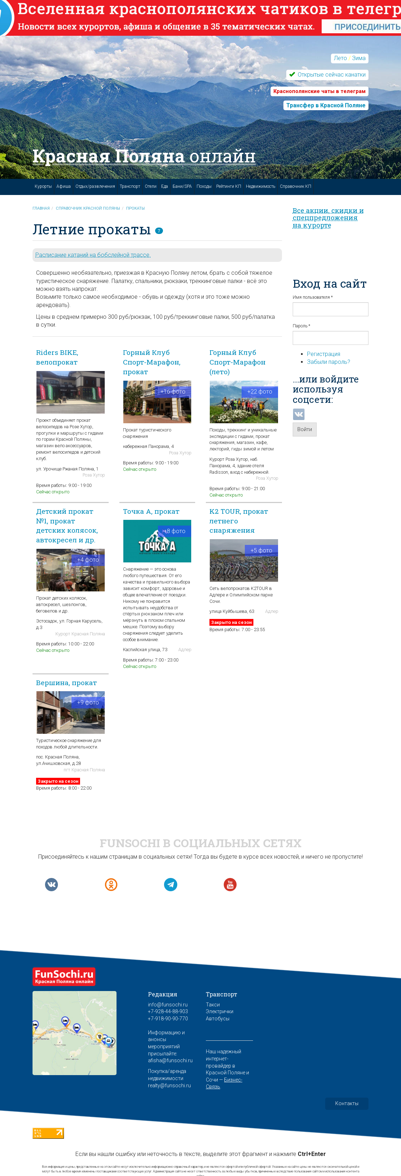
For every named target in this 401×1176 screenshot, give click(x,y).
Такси (213, 1004)
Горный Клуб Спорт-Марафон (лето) (237, 362)
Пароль (301, 325)
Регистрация (323, 354)
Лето (340, 58)
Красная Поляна (144, 155)
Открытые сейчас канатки (331, 74)
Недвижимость (260, 186)
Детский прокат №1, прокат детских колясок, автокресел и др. (67, 526)
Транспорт (130, 186)
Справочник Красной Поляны (88, 208)
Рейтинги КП (228, 186)
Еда (164, 186)
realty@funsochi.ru (169, 1085)
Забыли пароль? (328, 361)
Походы (204, 186)
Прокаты (135, 208)
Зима (359, 58)
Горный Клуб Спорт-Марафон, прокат (151, 362)
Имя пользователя (313, 297)
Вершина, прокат (66, 682)
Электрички (219, 1011)
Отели (151, 186)
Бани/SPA (182, 186)
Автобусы (217, 1018)
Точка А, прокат (151, 511)
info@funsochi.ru (168, 1004)
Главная (41, 208)
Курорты (43, 186)
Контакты (346, 1103)
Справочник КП (295, 186)
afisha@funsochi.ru (170, 1060)
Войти (304, 429)
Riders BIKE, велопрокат (57, 357)
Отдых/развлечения (95, 186)
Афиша (63, 186)
